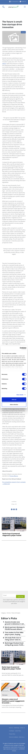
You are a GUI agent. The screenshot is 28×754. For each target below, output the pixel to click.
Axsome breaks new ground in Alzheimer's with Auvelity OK (15, 624)
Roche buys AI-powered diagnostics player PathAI (11, 534)
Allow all (14, 399)
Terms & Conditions (13, 737)
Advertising (16, 727)
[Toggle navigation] (3, 6)
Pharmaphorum (5, 730)
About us (11, 727)
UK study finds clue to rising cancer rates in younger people (13, 640)
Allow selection (14, 404)
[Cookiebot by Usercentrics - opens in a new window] (20, 348)
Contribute (11, 731)
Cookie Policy (18, 731)
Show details (20, 394)
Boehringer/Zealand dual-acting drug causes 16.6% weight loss (14, 645)
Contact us (22, 727)
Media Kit (24, 1)
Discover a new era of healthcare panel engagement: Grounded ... (13, 701)
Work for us (21, 737)
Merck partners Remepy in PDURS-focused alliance (15, 628)
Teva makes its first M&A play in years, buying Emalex (14, 634)
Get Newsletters (15, 1)
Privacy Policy (12, 734)
